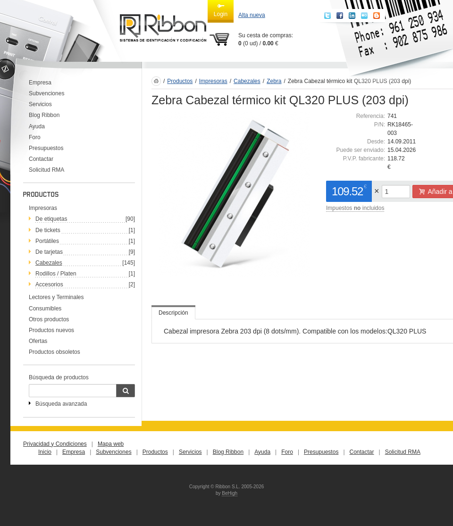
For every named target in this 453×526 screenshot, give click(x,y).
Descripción (173, 312)
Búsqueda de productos (59, 377)
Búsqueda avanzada (61, 404)
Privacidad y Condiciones (55, 444)
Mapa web (111, 444)
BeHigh (229, 493)
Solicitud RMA (46, 170)
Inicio (44, 452)
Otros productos (49, 319)
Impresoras (43, 208)
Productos (180, 81)
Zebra (274, 81)
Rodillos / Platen (55, 273)
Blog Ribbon (44, 115)
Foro (35, 137)
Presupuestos (46, 148)
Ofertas (38, 341)
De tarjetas (49, 252)
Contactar (41, 159)
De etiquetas (51, 219)
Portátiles (47, 241)
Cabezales (48, 262)
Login (220, 9)
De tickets (47, 230)
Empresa (40, 82)
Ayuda (37, 126)
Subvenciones (46, 93)
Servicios (40, 104)
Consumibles (45, 308)
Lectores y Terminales (56, 297)
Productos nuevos (51, 330)
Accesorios (49, 284)
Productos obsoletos (54, 352)
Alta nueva (251, 15)
